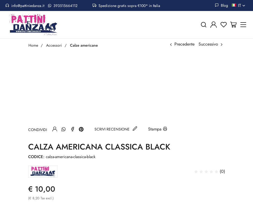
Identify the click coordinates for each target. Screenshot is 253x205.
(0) (209, 171)
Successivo (208, 44)
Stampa (157, 129)
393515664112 (63, 5)
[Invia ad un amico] (54, 129)
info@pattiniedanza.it (24, 5)
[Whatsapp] (63, 129)
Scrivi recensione (115, 129)
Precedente (184, 44)
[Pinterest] (81, 129)
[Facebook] (72, 129)
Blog (221, 5)
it (242, 5)
